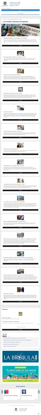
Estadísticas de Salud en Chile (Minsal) (11, 395)
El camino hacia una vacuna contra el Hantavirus (11, 342)
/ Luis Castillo (20, 19)
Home (10, 405)
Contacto (32, 405)
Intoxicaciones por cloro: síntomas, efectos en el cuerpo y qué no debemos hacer (17, 340)
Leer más (20, 329)
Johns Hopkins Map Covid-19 (26, 395)
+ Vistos (4, 336)
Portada (9, 19)
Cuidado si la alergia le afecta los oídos (10, 346)
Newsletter (17, 405)
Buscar (20, 10)
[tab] (4, 336)
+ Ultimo (9, 336)
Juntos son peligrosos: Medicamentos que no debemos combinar (14, 338)
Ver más (20, 45)
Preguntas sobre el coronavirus (25, 405)
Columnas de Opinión (14, 19)
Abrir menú (20, 13)
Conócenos (13, 405)
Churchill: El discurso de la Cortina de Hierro (10, 344)
